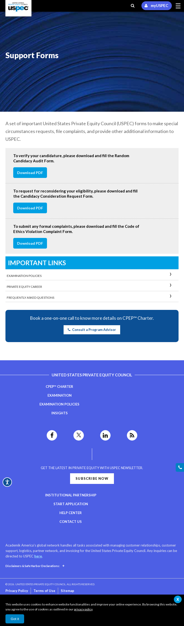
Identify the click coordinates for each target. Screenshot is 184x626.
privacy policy (83, 609)
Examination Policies (24, 276)
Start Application (70, 504)
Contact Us (70, 522)
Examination (59, 395)
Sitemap (67, 591)
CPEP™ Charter (59, 386)
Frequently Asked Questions (30, 297)
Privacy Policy (16, 591)
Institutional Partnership (70, 495)
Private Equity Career (24, 287)
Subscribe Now (92, 478)
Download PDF (30, 172)
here (38, 556)
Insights (59, 413)
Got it (15, 619)
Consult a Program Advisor (92, 330)
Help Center (70, 513)
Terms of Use (44, 591)
